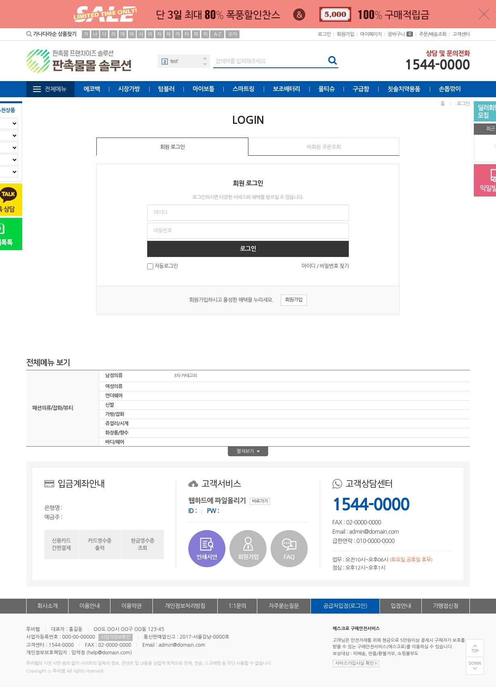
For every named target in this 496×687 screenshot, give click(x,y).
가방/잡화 (114, 414)
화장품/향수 (116, 432)
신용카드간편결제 (61, 544)
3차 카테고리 (185, 376)
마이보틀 (203, 89)
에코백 (91, 89)
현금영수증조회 (142, 544)
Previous (204, 58)
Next (204, 64)
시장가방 (129, 89)
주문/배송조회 (432, 34)
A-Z (217, 34)
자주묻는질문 (284, 606)
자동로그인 (166, 266)
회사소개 (48, 606)
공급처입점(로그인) (345, 606)
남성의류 (114, 375)
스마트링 (243, 89)
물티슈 (327, 89)
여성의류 (114, 386)
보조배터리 (286, 89)
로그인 (324, 34)
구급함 (361, 89)
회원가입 (345, 34)
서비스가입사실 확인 (356, 663)
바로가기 (260, 501)
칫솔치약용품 (404, 89)
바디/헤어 (114, 442)
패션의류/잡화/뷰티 (52, 408)
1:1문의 (237, 606)
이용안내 (89, 606)
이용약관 (131, 606)
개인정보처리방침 (185, 606)
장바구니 (400, 34)
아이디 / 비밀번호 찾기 (325, 266)
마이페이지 (370, 34)
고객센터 (461, 34)
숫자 (232, 34)
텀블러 (166, 89)
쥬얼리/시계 (116, 423)
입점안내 (401, 606)
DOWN (475, 663)
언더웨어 (114, 395)
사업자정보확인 (115, 637)
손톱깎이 (450, 89)
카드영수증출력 (99, 544)
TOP (475, 651)
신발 (109, 405)
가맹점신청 (445, 606)
